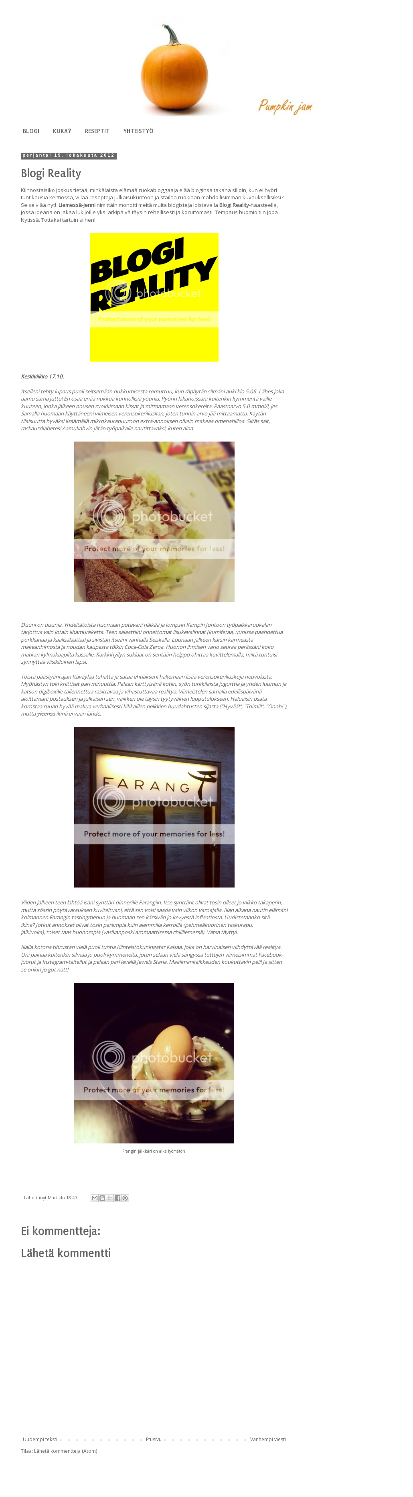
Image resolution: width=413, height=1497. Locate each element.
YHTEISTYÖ (138, 131)
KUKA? (62, 131)
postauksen (63, 698)
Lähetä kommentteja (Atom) (65, 1451)
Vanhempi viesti (268, 1439)
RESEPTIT (97, 131)
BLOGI (31, 131)
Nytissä (30, 219)
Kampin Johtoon (205, 624)
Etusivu (154, 1439)
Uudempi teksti (40, 1439)
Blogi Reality (234, 205)
